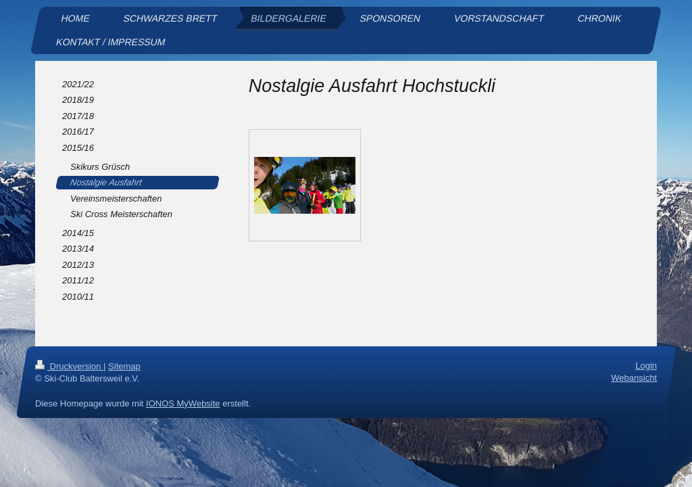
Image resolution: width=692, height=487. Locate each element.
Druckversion (69, 366)
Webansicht (634, 378)
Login (646, 366)
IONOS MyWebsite (183, 403)
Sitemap (124, 366)
